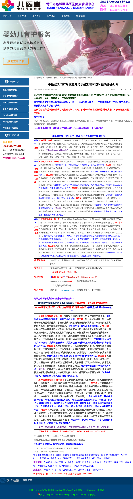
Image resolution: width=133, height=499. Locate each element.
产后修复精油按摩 (10, 122)
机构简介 (22, 16)
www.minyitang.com (68, 290)
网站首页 (7, 16)
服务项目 (36, 16)
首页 (42, 78)
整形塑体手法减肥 (10, 128)
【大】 (130, 89)
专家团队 (66, 16)
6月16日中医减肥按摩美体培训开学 (52, 452)
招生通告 (49, 78)
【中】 (125, 89)
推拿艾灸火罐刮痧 (10, 90)
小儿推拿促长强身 (10, 115)
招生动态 (51, 16)
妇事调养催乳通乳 (10, 109)
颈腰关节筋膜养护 (10, 96)
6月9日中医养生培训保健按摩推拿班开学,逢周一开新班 (59, 448)
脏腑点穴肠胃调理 (10, 103)
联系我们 (80, 16)
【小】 (120, 89)
